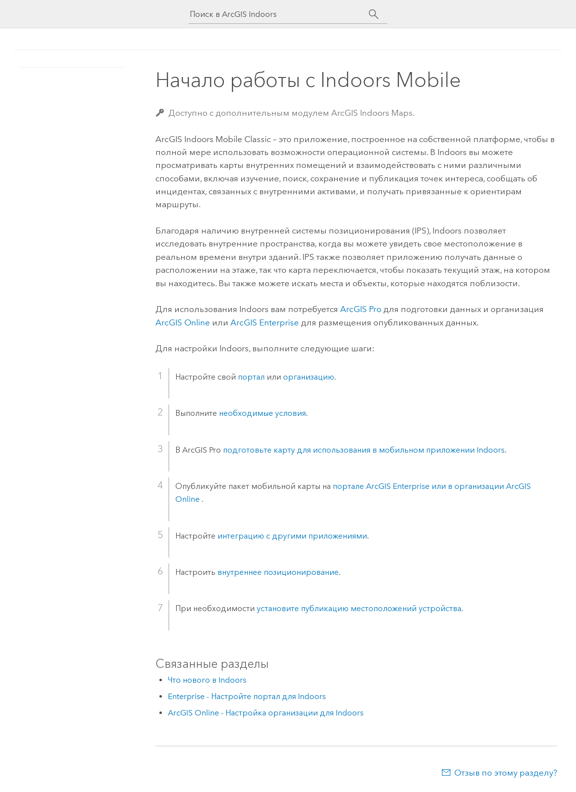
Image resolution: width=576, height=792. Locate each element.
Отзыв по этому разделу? (505, 773)
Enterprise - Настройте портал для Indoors (247, 696)
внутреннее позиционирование (278, 572)
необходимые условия (262, 413)
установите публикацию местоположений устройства (359, 608)
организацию (308, 377)
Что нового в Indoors (207, 680)
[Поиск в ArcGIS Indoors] (279, 14)
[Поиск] (373, 14)
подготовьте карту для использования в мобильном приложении (363, 450)
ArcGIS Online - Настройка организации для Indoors (265, 712)
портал (251, 377)
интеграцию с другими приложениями (292, 536)
